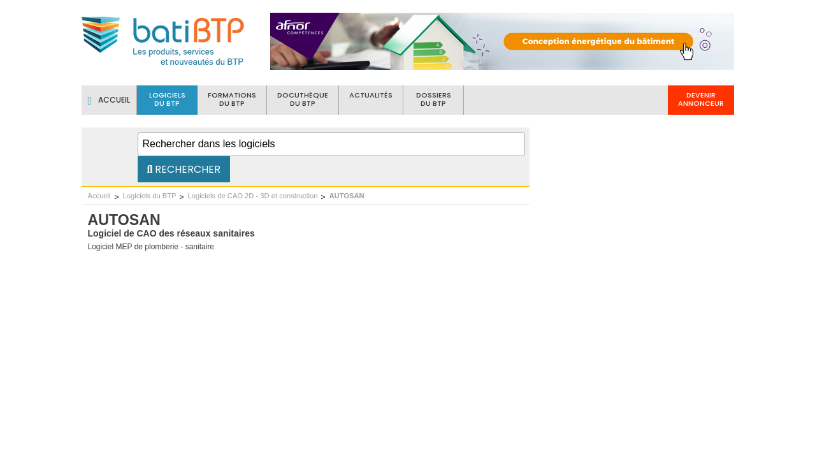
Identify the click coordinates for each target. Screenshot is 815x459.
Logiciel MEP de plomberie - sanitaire (151, 246)
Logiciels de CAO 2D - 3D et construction (253, 196)
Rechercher (184, 169)
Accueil (99, 196)
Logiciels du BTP (150, 196)
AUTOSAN (346, 196)
